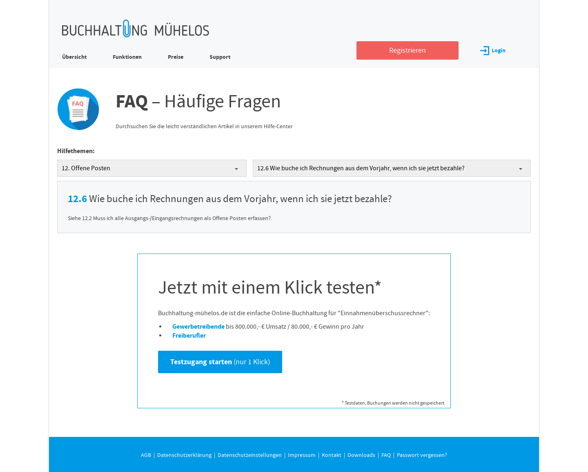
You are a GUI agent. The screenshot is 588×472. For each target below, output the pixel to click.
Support (219, 57)
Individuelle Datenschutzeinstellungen (300, 219)
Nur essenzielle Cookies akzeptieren (300, 201)
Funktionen (127, 57)
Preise (175, 57)
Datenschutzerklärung (336, 154)
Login (493, 50)
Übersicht (74, 57)
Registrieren (407, 50)
